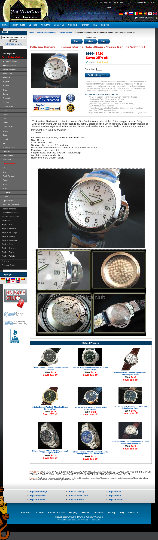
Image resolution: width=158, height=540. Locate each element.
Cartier (5, 94)
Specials (33, 25)
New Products (18, 25)
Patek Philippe (8, 176)
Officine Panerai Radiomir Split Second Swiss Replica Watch (130, 374)
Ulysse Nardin (8, 201)
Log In (128, 2)
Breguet (5, 82)
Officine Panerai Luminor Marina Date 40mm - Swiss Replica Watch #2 (130, 442)
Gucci (4, 135)
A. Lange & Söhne (9, 61)
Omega (5, 168)
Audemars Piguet (9, 65)
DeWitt (5, 114)
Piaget (5, 180)
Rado (4, 184)
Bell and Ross (7, 73)
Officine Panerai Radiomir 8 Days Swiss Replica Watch (90, 408)
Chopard (5, 102)
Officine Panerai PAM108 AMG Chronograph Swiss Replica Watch (50, 452)
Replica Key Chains (10, 240)
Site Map (111, 512)
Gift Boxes (6, 221)
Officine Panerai (65, 32)
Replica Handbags (9, 232)
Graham (5, 131)
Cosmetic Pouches (10, 213)
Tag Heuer (6, 192)
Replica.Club (75, 520)
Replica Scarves (8, 248)
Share (109, 8)
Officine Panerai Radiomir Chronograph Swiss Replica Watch (130, 407)
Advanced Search (13, 44)
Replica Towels (8, 252)
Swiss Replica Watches (47, 32)
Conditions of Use (56, 512)
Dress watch (25, 512)
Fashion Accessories (10, 217)
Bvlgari (5, 90)
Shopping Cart (140, 2)
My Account (118, 2)
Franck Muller (7, 127)
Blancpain (6, 78)
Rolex (4, 188)
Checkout (152, 2)
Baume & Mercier (9, 69)
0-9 (101, 517)
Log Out (107, 2)
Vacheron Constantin (10, 205)
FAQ (95, 25)
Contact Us (59, 25)
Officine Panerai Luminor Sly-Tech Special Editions (50, 369)
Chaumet (6, 98)
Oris (4, 172)
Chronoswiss (7, 106)
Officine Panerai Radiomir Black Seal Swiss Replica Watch (50, 408)
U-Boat (5, 196)
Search (5, 32)
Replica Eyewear (9, 228)
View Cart (143, 18)
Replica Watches (9, 209)
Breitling (5, 86)
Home (99, 2)
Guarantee (98, 512)
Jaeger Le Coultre (9, 147)
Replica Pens (7, 244)
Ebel (4, 119)
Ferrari (5, 123)
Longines (6, 151)
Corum (5, 110)
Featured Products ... (10, 265)
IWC (4, 143)
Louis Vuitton (7, 155)
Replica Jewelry (8, 236)
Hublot (5, 139)
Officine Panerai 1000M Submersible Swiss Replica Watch (90, 369)
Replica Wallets (8, 256)
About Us (45, 25)
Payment (85, 25)
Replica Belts (7, 224)
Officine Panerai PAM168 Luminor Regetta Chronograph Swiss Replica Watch (90, 453)
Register (105, 25)
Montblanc (6, 160)
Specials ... (6, 261)
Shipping (72, 25)
